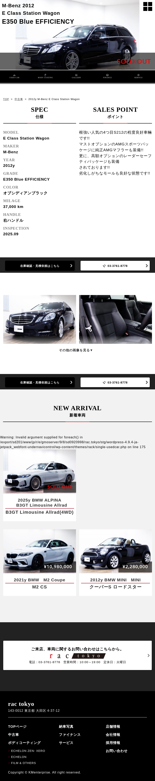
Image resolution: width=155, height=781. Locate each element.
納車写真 (66, 727)
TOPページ (17, 727)
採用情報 (113, 743)
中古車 (19, 99)
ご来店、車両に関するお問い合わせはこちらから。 (77, 655)
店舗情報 (113, 727)
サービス (66, 743)
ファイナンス (70, 735)
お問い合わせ (117, 751)
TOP (6, 99)
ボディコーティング (24, 743)
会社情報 (113, 735)
